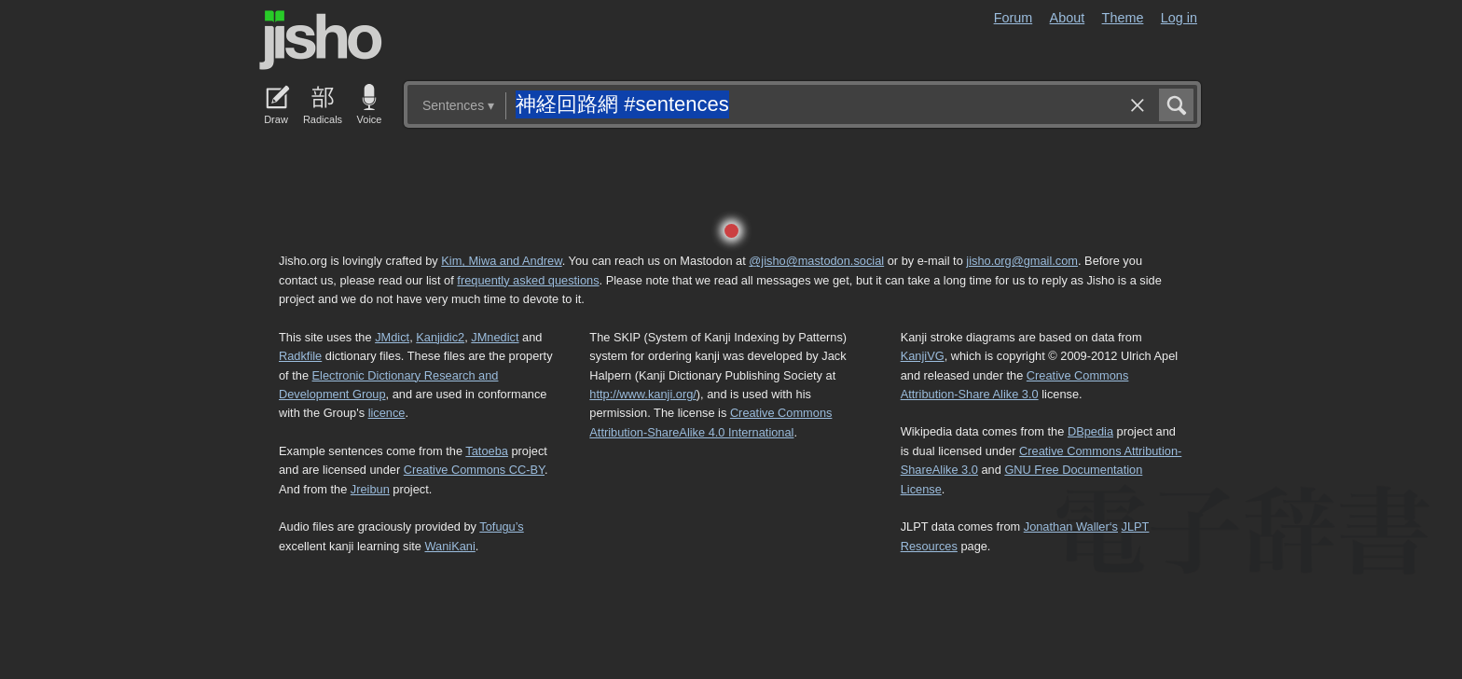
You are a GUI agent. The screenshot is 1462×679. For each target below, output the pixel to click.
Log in (1179, 17)
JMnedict (494, 337)
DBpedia (1090, 431)
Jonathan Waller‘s (1071, 527)
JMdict (392, 337)
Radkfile (300, 356)
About (1067, 17)
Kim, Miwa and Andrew (501, 261)
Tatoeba (486, 451)
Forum (1013, 17)
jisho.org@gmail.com (1022, 261)
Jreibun (370, 489)
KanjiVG (923, 356)
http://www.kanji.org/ (643, 394)
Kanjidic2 (440, 337)
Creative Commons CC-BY (474, 470)
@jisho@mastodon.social (816, 261)
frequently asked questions (528, 280)
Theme (1123, 17)
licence (387, 413)
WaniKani (450, 546)
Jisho (320, 40)
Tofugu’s (501, 527)
